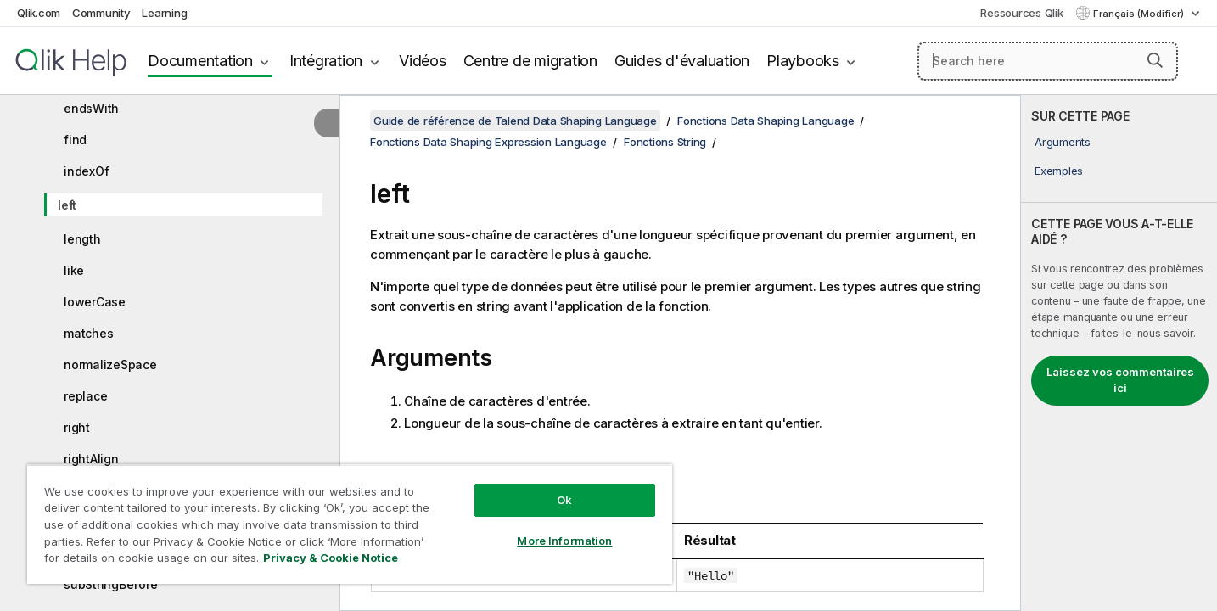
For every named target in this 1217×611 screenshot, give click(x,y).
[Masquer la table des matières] (326, 123)
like (74, 270)
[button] (1155, 60)
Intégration (325, 61)
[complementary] (1119, 353)
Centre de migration (530, 61)
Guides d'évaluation (681, 61)
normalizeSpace (110, 364)
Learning (164, 13)
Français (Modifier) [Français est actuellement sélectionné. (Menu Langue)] (1139, 14)
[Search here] (1047, 61)
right (77, 427)
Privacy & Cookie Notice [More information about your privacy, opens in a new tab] (330, 557)
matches (88, 333)
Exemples (1059, 170)
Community (101, 13)
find (75, 139)
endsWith (91, 108)
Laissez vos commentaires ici (1120, 380)
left (67, 205)
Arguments (1063, 142)
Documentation (200, 61)
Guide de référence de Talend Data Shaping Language (515, 120)
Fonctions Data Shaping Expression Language (488, 142)
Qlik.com (38, 13)
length (82, 239)
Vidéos (422, 61)
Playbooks (802, 61)
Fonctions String (665, 142)
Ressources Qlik (1021, 13)
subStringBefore (110, 584)
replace (85, 396)
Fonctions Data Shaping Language (765, 120)
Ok (564, 500)
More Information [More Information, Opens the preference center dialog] (564, 540)
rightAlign (91, 458)
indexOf (86, 171)
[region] (349, 524)
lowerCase (95, 301)
